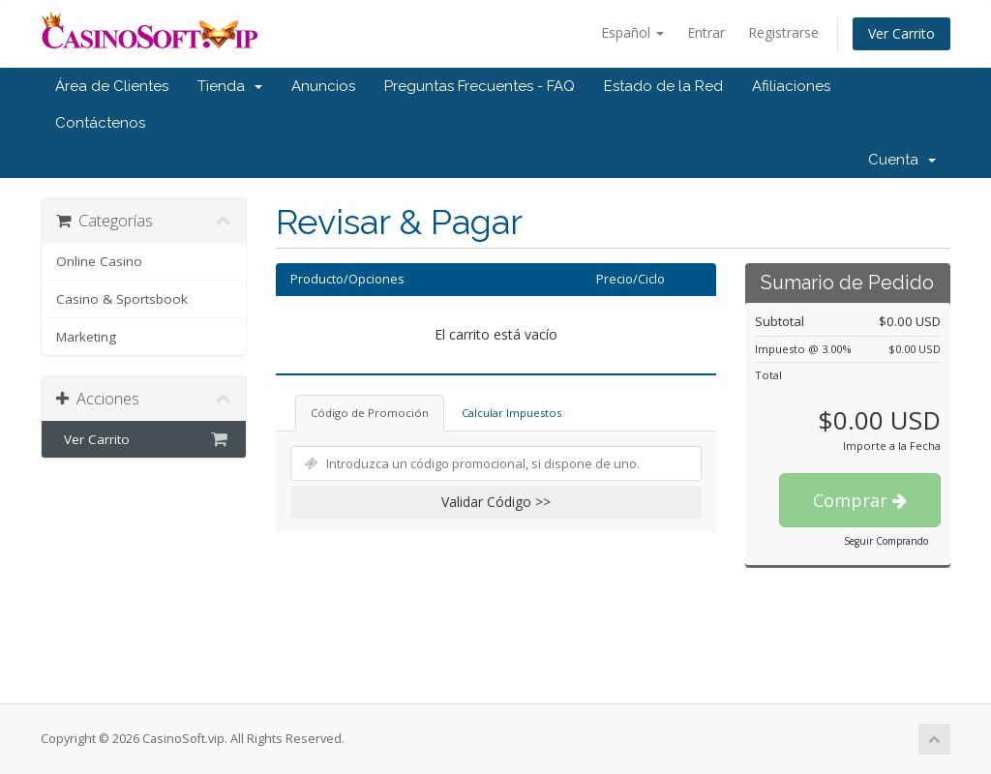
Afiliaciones (791, 86)
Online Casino (99, 261)
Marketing (86, 336)
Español (632, 32)
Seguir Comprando (886, 541)
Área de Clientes (111, 86)
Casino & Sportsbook (122, 299)
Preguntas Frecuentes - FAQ (479, 86)
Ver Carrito (901, 33)
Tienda (229, 86)
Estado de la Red (663, 86)
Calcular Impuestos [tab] (511, 412)
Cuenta (902, 159)
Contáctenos (100, 123)
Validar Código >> (496, 501)
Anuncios (323, 86)
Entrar (706, 32)
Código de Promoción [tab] (370, 412)
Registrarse (783, 32)
